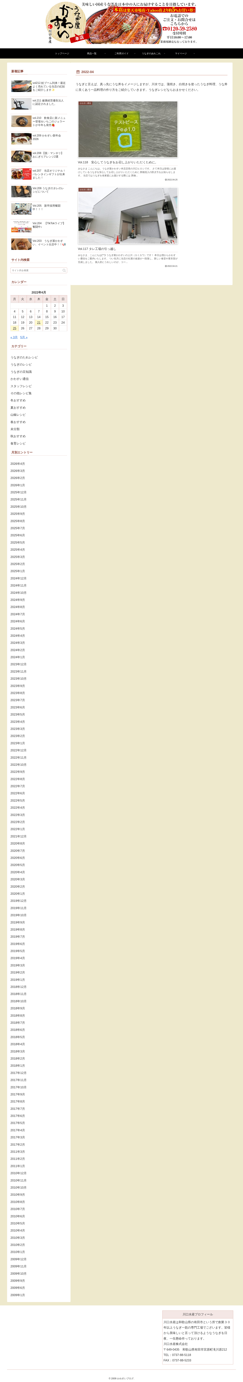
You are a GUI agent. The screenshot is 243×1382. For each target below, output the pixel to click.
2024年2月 (17, 650)
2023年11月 (18, 671)
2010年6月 (17, 1216)
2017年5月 (17, 1123)
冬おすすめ (18, 400)
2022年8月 (17, 779)
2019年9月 (17, 922)
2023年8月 (17, 693)
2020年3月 (17, 879)
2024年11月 (18, 585)
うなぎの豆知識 (21, 371)
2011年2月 (17, 1159)
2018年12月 (18, 987)
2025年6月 (17, 535)
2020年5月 (17, 865)
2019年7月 (17, 936)
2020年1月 (17, 893)
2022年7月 (17, 786)
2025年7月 (17, 528)
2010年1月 (17, 1252)
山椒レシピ (18, 414)
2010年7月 (17, 1209)
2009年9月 (17, 1280)
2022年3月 (17, 815)
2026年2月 (17, 478)
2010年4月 (17, 1230)
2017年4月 (17, 1130)
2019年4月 (17, 958)
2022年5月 (17, 800)
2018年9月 (17, 1008)
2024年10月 (18, 592)
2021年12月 (18, 836)
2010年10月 (18, 1187)
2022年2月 (17, 822)
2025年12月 (18, 492)
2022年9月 (17, 772)
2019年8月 (17, 929)
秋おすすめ (18, 436)
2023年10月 (18, 678)
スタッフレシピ (21, 386)
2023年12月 (18, 664)
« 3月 (14, 337)
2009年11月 (18, 1266)
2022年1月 (17, 829)
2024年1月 (17, 657)
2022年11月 (18, 757)
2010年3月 (17, 1237)
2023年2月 (17, 736)
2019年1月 (17, 979)
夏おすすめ (18, 407)
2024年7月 (17, 614)
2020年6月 (17, 858)
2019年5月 (17, 951)
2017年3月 (17, 1137)
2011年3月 (17, 1151)
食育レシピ (18, 443)
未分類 (15, 429)
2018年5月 (17, 1037)
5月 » (24, 337)
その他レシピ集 (21, 393)
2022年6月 (17, 793)
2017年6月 (17, 1116)
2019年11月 (18, 908)
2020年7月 (17, 850)
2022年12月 (18, 750)
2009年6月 (17, 1288)
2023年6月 (17, 707)
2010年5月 (17, 1223)
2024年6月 (17, 621)
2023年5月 (17, 714)
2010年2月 (17, 1245)
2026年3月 (17, 471)
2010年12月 (18, 1173)
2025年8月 (17, 521)
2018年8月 (17, 1015)
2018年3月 (17, 1051)
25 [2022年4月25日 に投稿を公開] (14, 328)
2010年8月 (17, 1202)
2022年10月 (18, 764)
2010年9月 (17, 1194)
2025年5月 (17, 542)
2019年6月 (17, 944)
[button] (64, 270)
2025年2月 (17, 564)
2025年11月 (18, 499)
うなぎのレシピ (21, 364)
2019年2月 (17, 972)
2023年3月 (17, 729)
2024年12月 (18, 578)
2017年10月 (18, 1087)
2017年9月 (17, 1094)
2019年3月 (17, 965)
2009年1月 (17, 1295)
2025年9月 (17, 514)
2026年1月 (17, 485)
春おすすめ (18, 422)
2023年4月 (17, 721)
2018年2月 (17, 1058)
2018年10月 (18, 1001)
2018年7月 (17, 1022)
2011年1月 (17, 1166)
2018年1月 (17, 1065)
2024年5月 (17, 628)
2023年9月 (17, 686)
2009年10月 (18, 1273)
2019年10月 (18, 915)
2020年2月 (17, 886)
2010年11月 (18, 1180)
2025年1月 (17, 571)
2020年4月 (17, 872)
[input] (38, 270)
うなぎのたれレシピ (24, 357)
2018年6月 (17, 1030)
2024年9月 (17, 600)
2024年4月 (17, 635)
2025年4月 (17, 549)
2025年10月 (18, 506)
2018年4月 (17, 1044)
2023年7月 (17, 700)
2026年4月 (17, 463)
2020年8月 (17, 843)
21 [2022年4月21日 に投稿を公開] (38, 322)
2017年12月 (18, 1073)
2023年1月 (17, 743)
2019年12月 (18, 901)
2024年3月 (17, 643)
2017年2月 (17, 1144)
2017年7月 (17, 1108)
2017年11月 (18, 1080)
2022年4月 (17, 807)
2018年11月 (18, 994)
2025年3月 (17, 557)
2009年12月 (18, 1259)
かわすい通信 (19, 379)
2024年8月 (17, 607)
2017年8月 (17, 1101)
